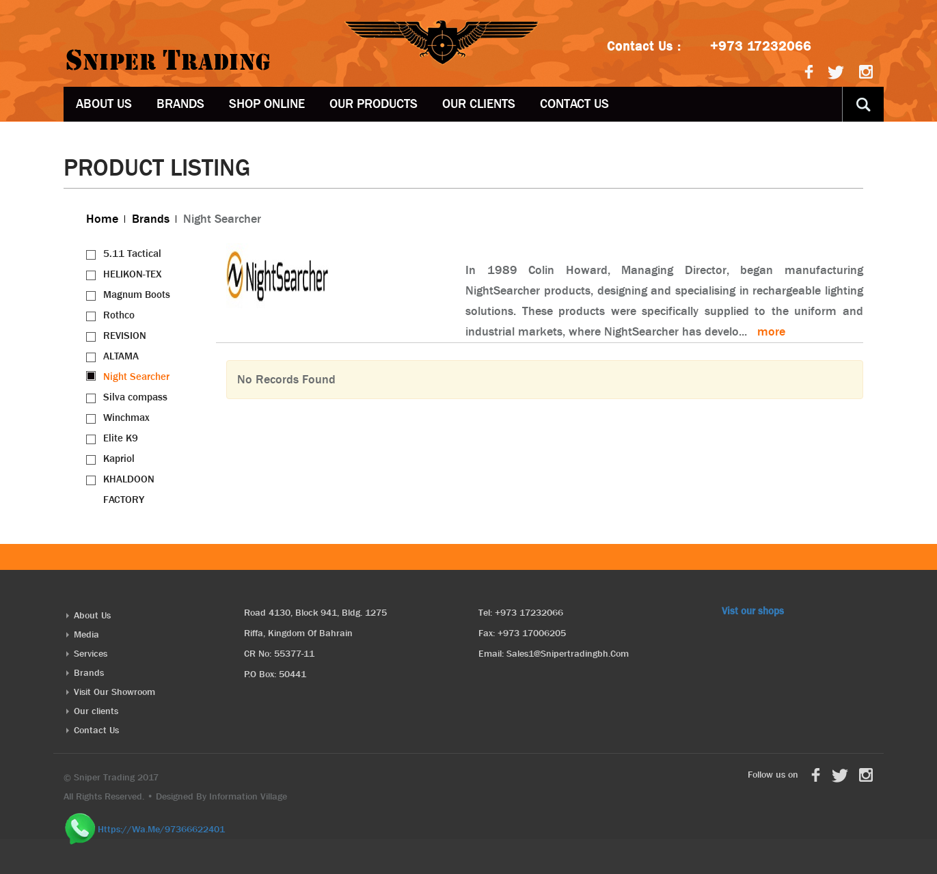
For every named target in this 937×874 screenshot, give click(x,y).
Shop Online (267, 104)
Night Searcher (136, 376)
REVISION (124, 335)
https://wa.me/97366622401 (161, 828)
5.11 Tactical (132, 253)
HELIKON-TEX (132, 274)
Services (90, 653)
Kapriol (119, 458)
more (771, 332)
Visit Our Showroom (114, 691)
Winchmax (126, 417)
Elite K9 (120, 438)
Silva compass (135, 397)
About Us (104, 104)
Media (86, 634)
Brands (180, 104)
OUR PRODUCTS (373, 104)
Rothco (119, 315)
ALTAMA (121, 356)
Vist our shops (753, 611)
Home (102, 219)
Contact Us (574, 104)
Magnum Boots (136, 294)
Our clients (478, 104)
